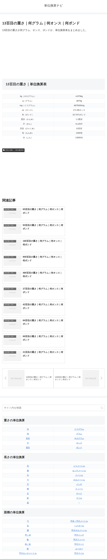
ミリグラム (79, 347)
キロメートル (79, 398)
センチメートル (79, 388)
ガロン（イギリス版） (79, 513)
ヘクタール (79, 444)
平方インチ (79, 453)
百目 (28, 356)
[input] (53, 326)
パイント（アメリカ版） (79, 508)
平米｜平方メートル (79, 439)
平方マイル (79, 471)
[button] (101, 325)
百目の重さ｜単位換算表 (13, 150)
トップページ (27, 550)
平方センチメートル (28, 471)
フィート (79, 407)
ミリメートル (79, 384)
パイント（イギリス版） (79, 503)
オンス (79, 361)
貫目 (28, 365)
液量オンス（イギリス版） (79, 490)
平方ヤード (79, 462)
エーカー (79, 467)
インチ (79, 402)
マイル (79, 416)
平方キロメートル (79, 448)
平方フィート (79, 457)
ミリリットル (28, 513)
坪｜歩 (28, 453)
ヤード (79, 411)
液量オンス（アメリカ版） (79, 494)
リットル (28, 517)
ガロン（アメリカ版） (79, 517)
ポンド (79, 365)
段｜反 (28, 462)
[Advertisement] (27, 55)
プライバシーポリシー (79, 550)
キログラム (79, 356)
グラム (79, 352)
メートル (79, 393)
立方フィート (79, 499)
